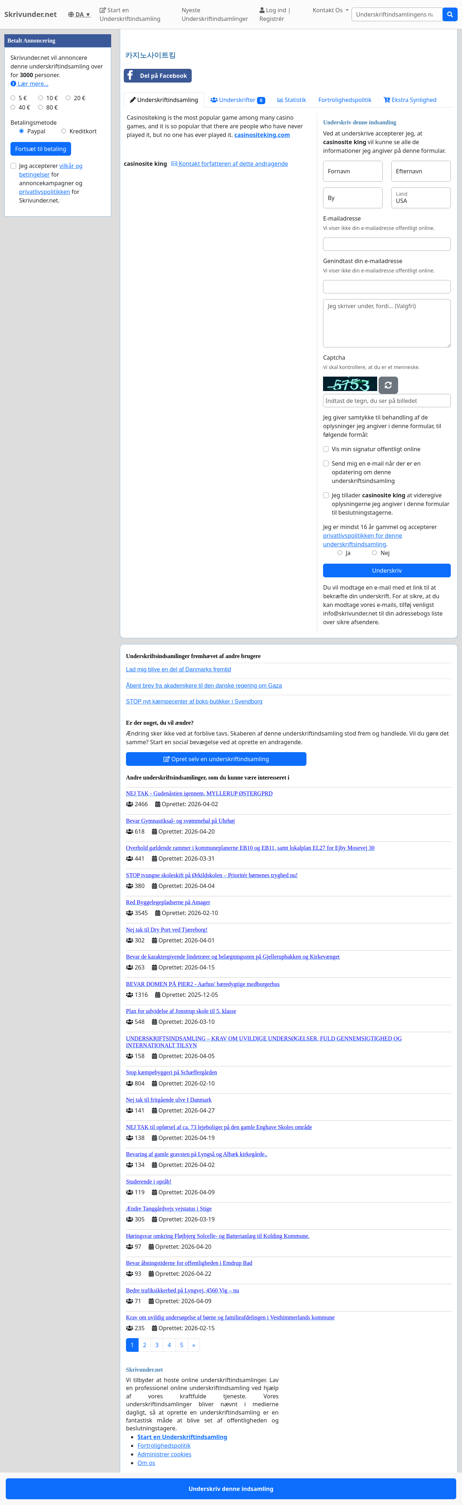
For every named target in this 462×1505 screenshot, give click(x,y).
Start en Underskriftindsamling (130, 14)
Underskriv (387, 570)
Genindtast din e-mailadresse (362, 261)
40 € (24, 107)
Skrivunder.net (30, 14)
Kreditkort (83, 131)
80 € (52, 107)
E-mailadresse (342, 218)
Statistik (292, 100)
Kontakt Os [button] (328, 10)
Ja (348, 553)
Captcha (334, 357)
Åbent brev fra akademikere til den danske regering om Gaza (204, 686)
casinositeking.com (262, 135)
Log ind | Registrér (275, 14)
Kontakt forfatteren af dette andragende (229, 164)
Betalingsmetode (33, 122)
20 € (80, 98)
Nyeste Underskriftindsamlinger (215, 14)
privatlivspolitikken (44, 192)
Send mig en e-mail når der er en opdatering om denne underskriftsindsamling (376, 472)
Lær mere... (29, 84)
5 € (23, 98)
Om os (146, 1463)
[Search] (397, 14)
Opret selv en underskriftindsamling (216, 759)
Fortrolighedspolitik (344, 100)
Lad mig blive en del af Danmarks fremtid (178, 669)
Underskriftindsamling (164, 100)
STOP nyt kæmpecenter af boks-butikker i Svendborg (194, 701)
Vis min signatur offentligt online (376, 449)
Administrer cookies (164, 1454)
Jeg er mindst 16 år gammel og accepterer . (380, 535)
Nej (384, 553)
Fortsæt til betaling (40, 149)
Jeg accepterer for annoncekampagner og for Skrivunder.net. (51, 183)
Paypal (36, 131)
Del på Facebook (155, 75)
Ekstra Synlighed (410, 100)
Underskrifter (237, 100)
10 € (52, 98)
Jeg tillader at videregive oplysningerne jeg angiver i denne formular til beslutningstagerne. (390, 503)
